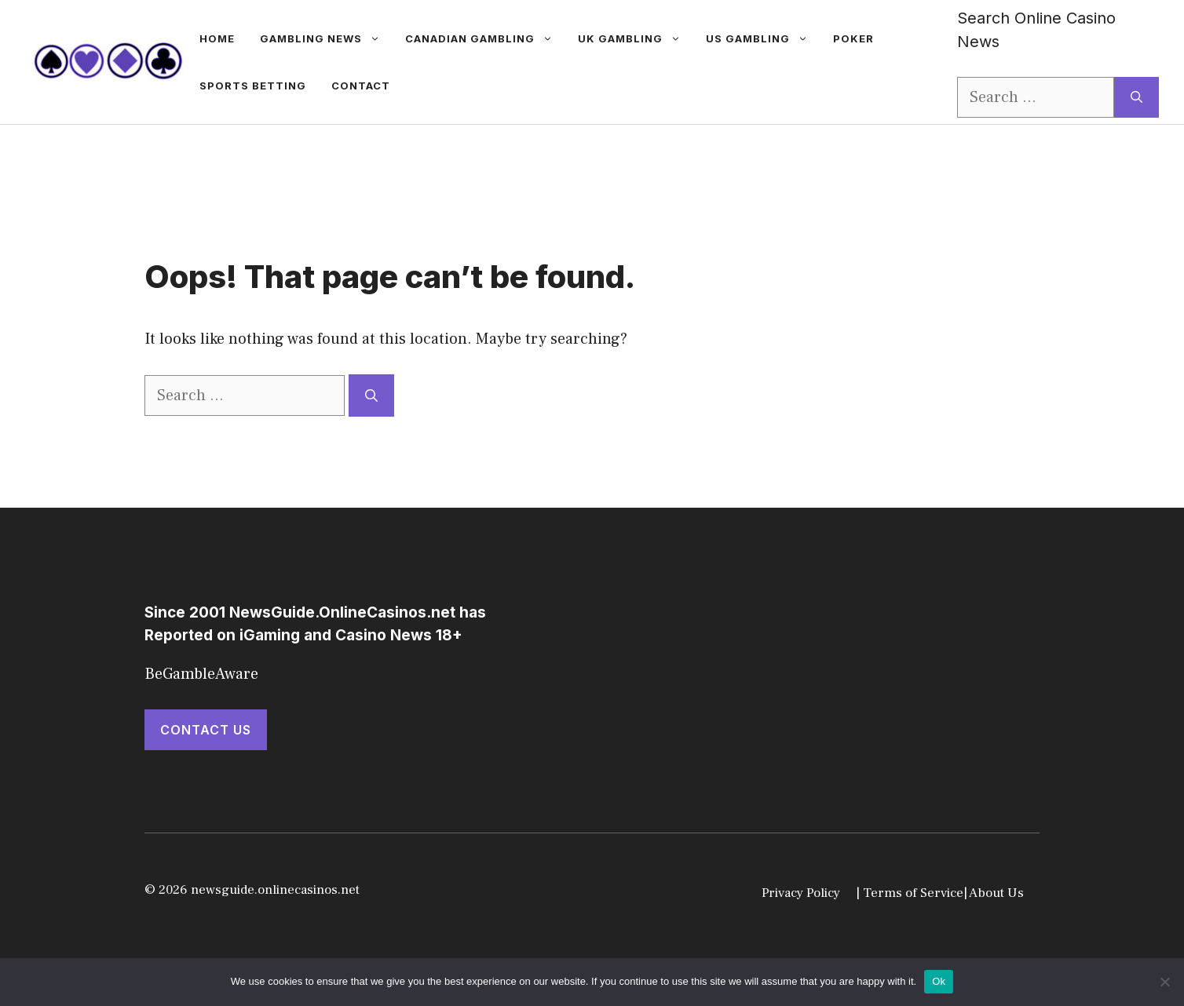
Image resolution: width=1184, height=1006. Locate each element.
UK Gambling (635, 38)
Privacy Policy (801, 893)
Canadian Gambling (485, 38)
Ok (938, 981)
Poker (853, 38)
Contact (360, 85)
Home (217, 38)
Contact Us (205, 730)
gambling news (326, 38)
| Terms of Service (909, 893)
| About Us (993, 893)
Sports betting (252, 85)
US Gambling (763, 38)
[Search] (1136, 97)
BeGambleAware (201, 674)
